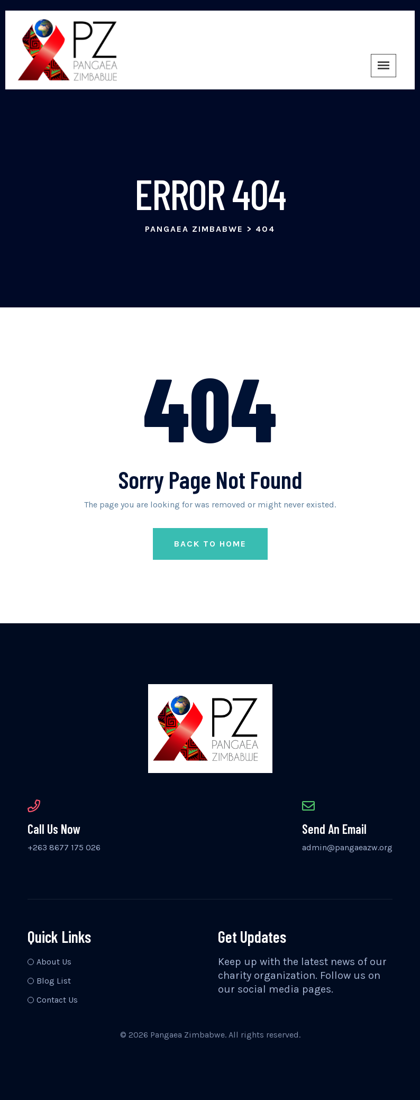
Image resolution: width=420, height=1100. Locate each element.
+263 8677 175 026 (64, 847)
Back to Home (210, 544)
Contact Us (57, 1000)
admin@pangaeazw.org (347, 847)
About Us (53, 962)
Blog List (53, 981)
